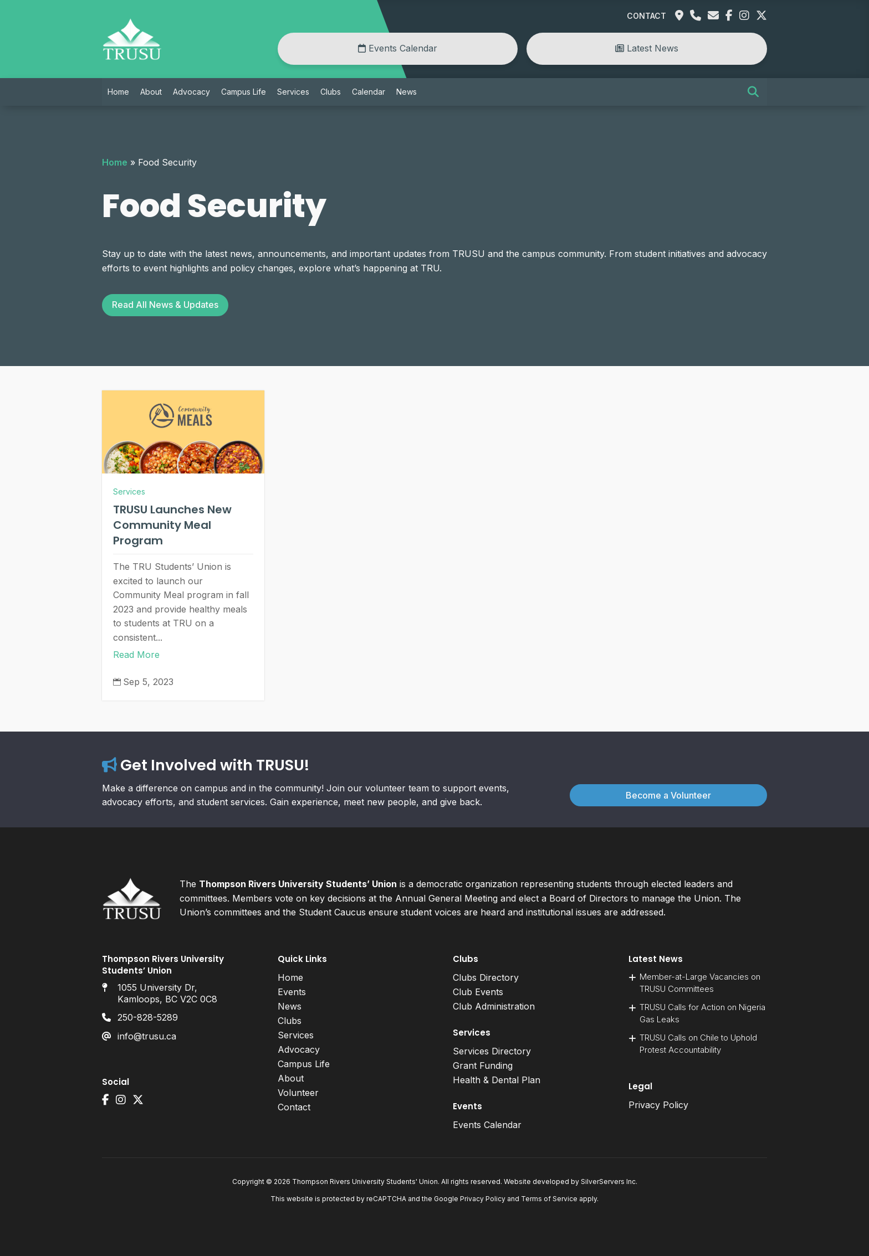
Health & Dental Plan (496, 1079)
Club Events (478, 991)
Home (118, 91)
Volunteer (298, 1092)
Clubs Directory (486, 977)
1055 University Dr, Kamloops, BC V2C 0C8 (167, 993)
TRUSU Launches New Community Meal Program (172, 525)
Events (292, 991)
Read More (136, 654)
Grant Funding (483, 1065)
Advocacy (191, 91)
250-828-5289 (147, 1017)
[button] (753, 92)
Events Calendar (397, 48)
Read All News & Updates (165, 304)
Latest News (646, 48)
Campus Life (243, 91)
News (406, 91)
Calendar (368, 91)
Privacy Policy (658, 1104)
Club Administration (494, 1006)
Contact (646, 15)
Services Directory (492, 1051)
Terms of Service (549, 1199)
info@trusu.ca (146, 1036)
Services (293, 91)
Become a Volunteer (668, 795)
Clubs (330, 91)
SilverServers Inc (608, 1181)
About (151, 91)
